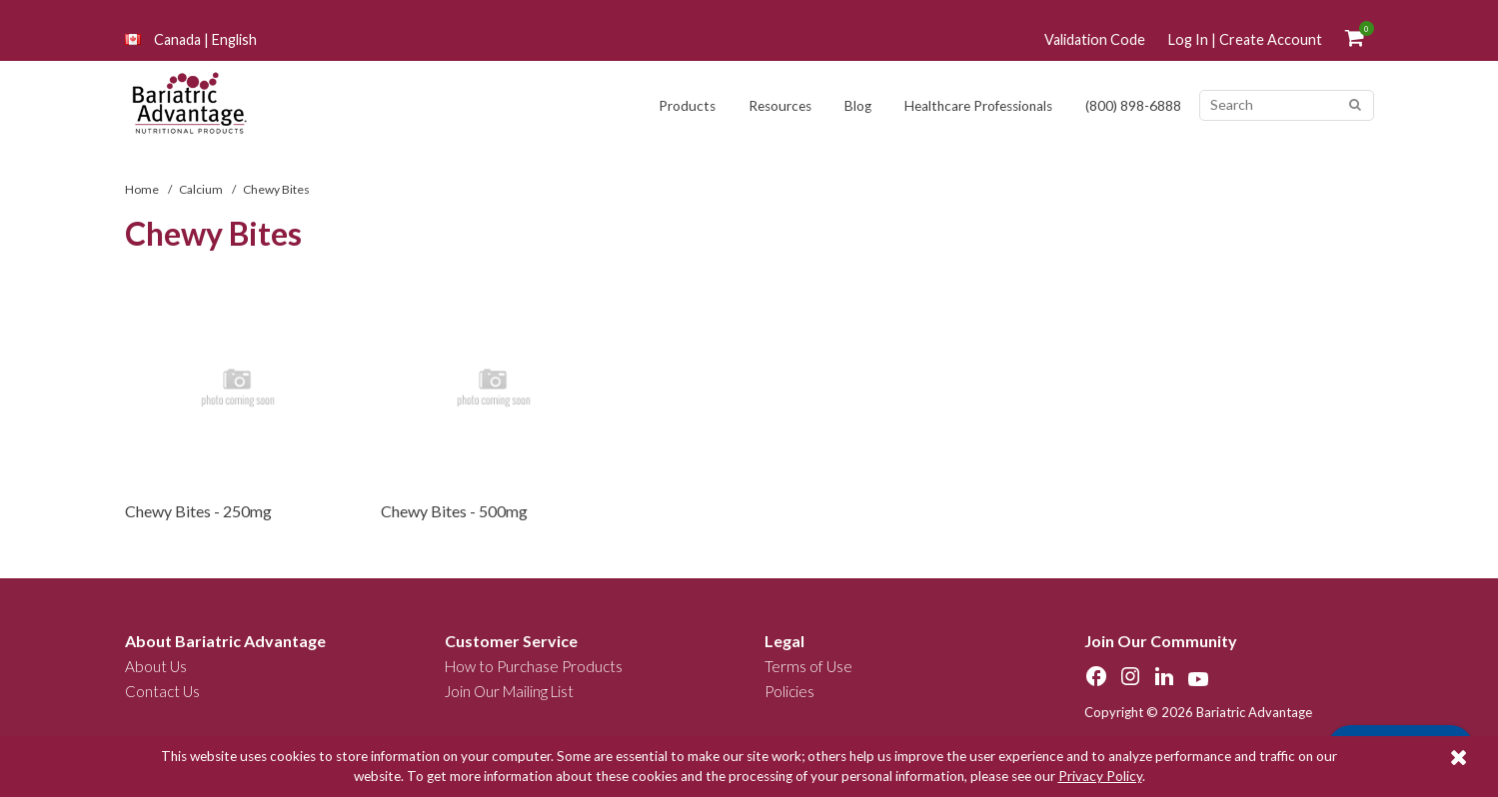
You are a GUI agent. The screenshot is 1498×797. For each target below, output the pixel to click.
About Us (156, 666)
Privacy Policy (1100, 776)
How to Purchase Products (534, 666)
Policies (789, 691)
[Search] (1355, 105)
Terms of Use (808, 666)
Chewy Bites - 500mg (454, 510)
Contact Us (162, 691)
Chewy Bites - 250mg (198, 510)
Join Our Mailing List (509, 691)
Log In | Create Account (1245, 39)
